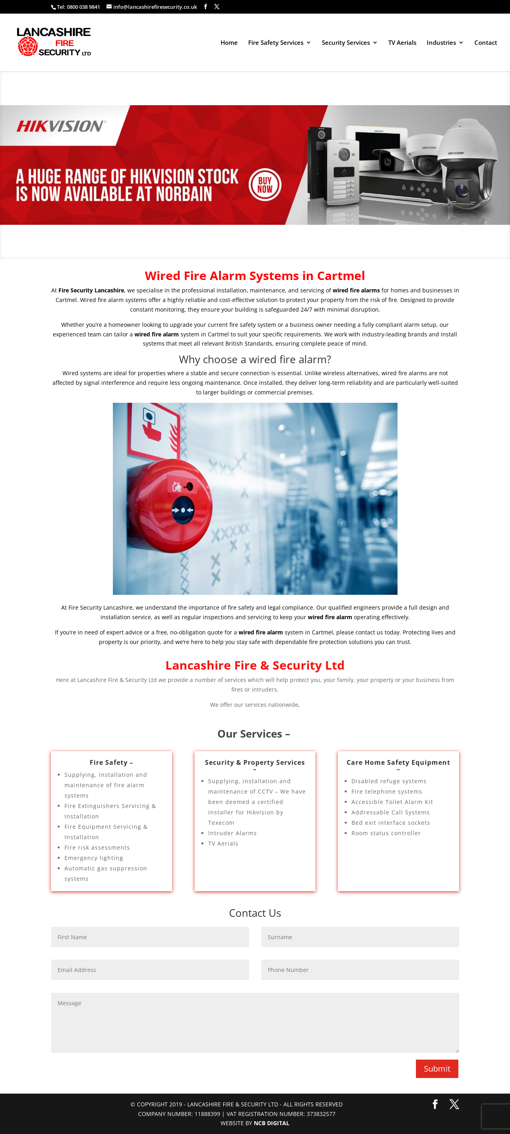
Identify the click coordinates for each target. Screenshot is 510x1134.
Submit (437, 1068)
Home (229, 43)
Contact (485, 43)
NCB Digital (271, 1123)
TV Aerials (402, 43)
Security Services (346, 43)
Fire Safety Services (275, 43)
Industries (441, 43)
